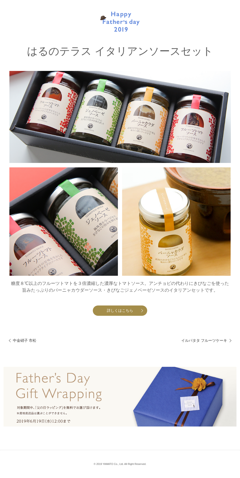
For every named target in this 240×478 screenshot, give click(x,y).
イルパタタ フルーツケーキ (204, 340)
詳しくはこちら (120, 311)
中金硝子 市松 (24, 340)
